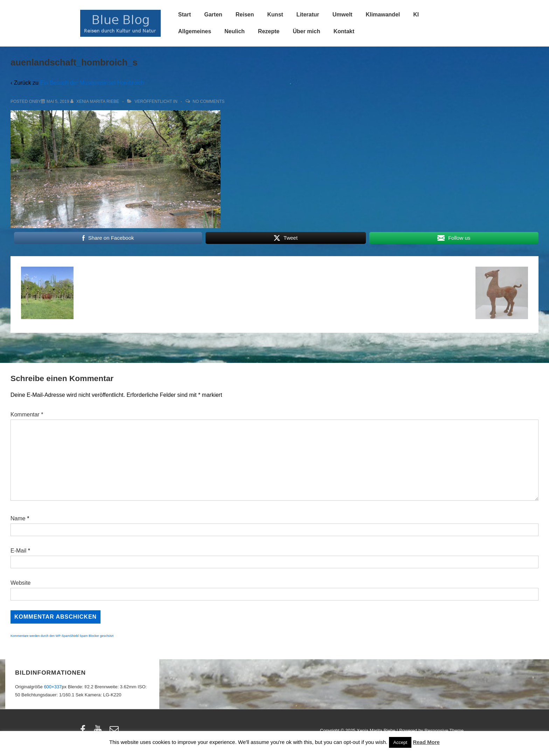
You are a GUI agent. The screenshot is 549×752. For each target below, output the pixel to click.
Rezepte (268, 31)
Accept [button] (400, 742)
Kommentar (27, 414)
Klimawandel (383, 14)
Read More (426, 742)
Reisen (245, 14)
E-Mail (18, 551)
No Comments (208, 101)
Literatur (308, 14)
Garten (213, 14)
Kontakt (343, 31)
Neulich (234, 31)
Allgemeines (194, 31)
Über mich (306, 31)
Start (184, 14)
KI (416, 14)
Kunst (275, 14)
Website (21, 583)
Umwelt (343, 14)
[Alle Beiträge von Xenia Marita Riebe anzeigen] (95, 101)
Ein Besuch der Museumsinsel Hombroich (92, 83)
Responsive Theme (444, 730)
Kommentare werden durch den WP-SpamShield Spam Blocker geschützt (62, 636)
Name (18, 518)
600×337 (53, 686)
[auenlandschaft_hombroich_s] (58, 101)
